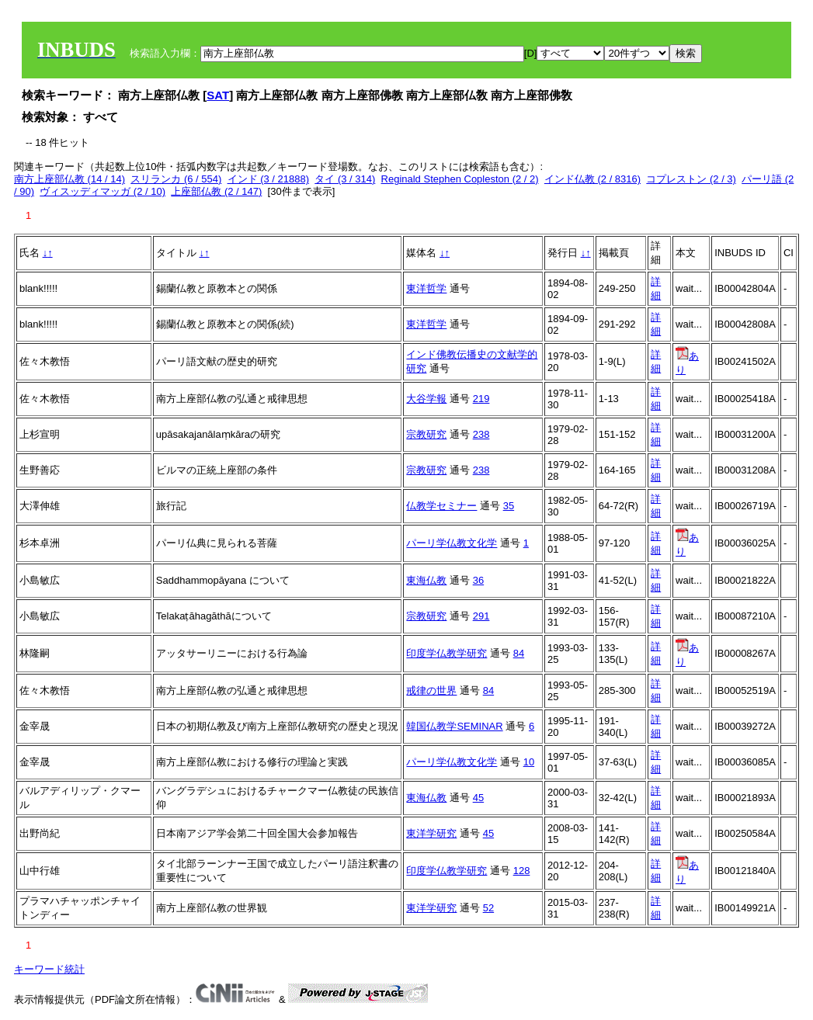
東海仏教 (426, 580)
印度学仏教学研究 (446, 653)
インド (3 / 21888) (269, 179)
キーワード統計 (49, 969)
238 (481, 434)
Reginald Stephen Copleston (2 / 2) (460, 179)
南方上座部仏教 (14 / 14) (69, 179)
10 (528, 762)
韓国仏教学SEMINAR (454, 726)
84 (518, 653)
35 (508, 506)
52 (488, 908)
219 (481, 398)
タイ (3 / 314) (344, 179)
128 (521, 870)
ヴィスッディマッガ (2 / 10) (102, 191)
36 (478, 580)
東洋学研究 (431, 833)
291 (481, 616)
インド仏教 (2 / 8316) (592, 179)
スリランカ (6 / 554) (175, 179)
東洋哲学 (426, 288)
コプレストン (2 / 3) (691, 179)
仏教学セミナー (441, 506)
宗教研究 (426, 434)
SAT (218, 95)
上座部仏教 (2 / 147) (216, 191)
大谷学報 (426, 398)
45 (478, 797)
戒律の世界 (431, 690)
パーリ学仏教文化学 (451, 543)
